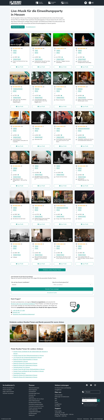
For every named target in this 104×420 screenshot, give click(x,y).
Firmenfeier (31, 397)
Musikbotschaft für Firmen (35, 402)
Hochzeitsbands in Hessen (20, 361)
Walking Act (31, 415)
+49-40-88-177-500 (19, 310)
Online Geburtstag (33, 410)
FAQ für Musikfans (7, 389)
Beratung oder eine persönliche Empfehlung (23, 304)
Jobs (56, 400)
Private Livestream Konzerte (35, 408)
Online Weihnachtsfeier (34, 400)
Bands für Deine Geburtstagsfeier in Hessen (25, 359)
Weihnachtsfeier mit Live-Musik (36, 399)
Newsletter (57, 406)
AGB (91, 419)
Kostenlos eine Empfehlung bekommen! (24, 314)
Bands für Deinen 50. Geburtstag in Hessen (25, 363)
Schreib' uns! (16, 312)
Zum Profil (20, 67)
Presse (56, 402)
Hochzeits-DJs (32, 395)
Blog (56, 398)
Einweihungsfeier (33, 413)
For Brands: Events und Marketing (63, 388)
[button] (91, 2)
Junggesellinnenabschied (34, 411)
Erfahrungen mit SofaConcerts (62, 396)
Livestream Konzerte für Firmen (36, 406)
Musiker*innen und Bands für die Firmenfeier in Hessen (28, 371)
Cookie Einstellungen (98, 419)
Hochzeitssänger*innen (34, 393)
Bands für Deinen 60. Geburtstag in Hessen (25, 365)
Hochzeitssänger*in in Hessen (21, 367)
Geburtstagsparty (33, 389)
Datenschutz (86, 419)
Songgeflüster (58, 389)
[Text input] (89, 400)
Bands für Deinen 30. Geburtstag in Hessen (25, 375)
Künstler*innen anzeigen (52, 289)
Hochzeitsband (32, 391)
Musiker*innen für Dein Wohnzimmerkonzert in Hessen (28, 355)
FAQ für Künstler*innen (8, 388)
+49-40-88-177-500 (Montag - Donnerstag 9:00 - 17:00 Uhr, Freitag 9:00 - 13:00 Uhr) (64, 414)
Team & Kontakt (58, 395)
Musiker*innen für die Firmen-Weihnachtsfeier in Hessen (29, 369)
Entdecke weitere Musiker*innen (52, 270)
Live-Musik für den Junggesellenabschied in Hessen (27, 357)
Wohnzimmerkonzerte (34, 388)
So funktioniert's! (30, 27)
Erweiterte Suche (52, 293)
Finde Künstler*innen (18, 27)
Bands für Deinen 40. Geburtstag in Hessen (25, 377)
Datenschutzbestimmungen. (90, 406)
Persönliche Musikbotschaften (36, 404)
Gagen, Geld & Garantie (8, 391)
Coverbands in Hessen (19, 373)
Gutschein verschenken (8, 393)
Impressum (79, 419)
